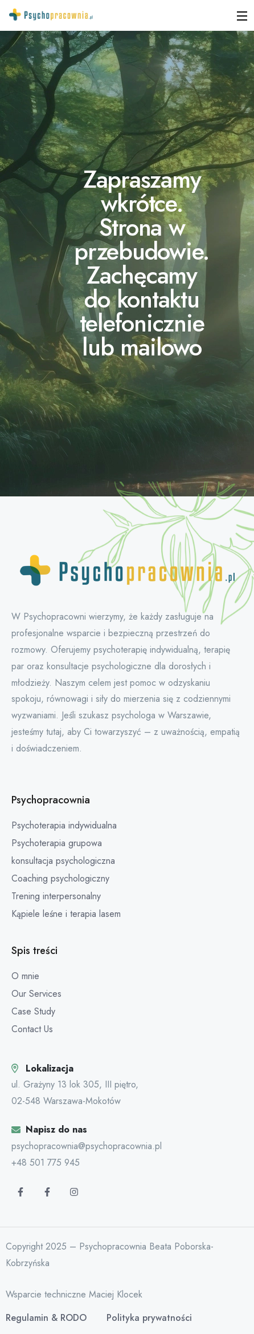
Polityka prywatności (149, 1317)
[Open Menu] (242, 15)
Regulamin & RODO (46, 1317)
